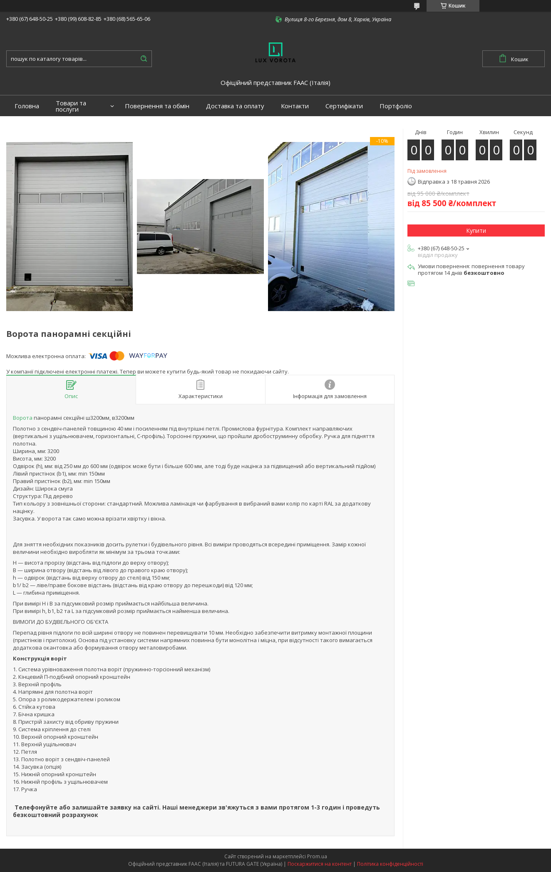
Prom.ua (317, 856)
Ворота (22, 417)
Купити (476, 230)
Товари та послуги (71, 106)
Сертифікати (344, 106)
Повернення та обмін (157, 106)
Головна (27, 106)
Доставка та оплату (235, 106)
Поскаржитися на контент (320, 863)
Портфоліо (396, 106)
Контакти (295, 106)
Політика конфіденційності (390, 863)
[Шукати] (143, 58)
